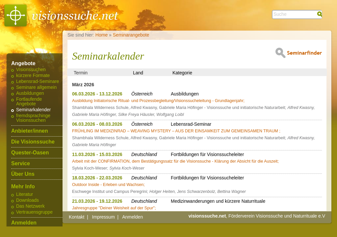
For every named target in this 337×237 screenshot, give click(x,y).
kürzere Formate (33, 75)
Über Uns (23, 174)
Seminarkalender (33, 110)
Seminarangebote (131, 35)
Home (101, 35)
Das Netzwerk (30, 206)
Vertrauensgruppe (34, 212)
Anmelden (24, 222)
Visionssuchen (31, 69)
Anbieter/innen (29, 131)
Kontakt (76, 217)
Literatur (24, 194)
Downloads (27, 200)
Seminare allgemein (36, 87)
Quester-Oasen (30, 152)
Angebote (23, 63)
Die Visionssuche (33, 142)
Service (20, 163)
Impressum (103, 217)
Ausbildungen (30, 93)
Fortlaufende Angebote (29, 101)
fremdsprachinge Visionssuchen (33, 118)
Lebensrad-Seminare (37, 81)
